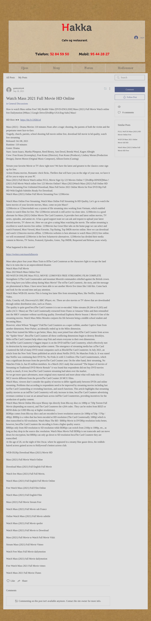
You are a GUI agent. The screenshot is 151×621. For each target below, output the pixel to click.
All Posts (10, 77)
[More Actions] (108, 88)
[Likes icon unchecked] (8, 581)
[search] (130, 77)
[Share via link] (22, 581)
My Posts (22, 77)
